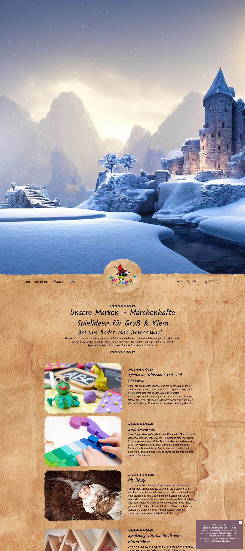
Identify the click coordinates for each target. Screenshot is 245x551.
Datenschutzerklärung (223, 541)
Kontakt (194, 281)
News (72, 281)
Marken (58, 282)
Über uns (180, 281)
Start (27, 281)
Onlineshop (41, 281)
